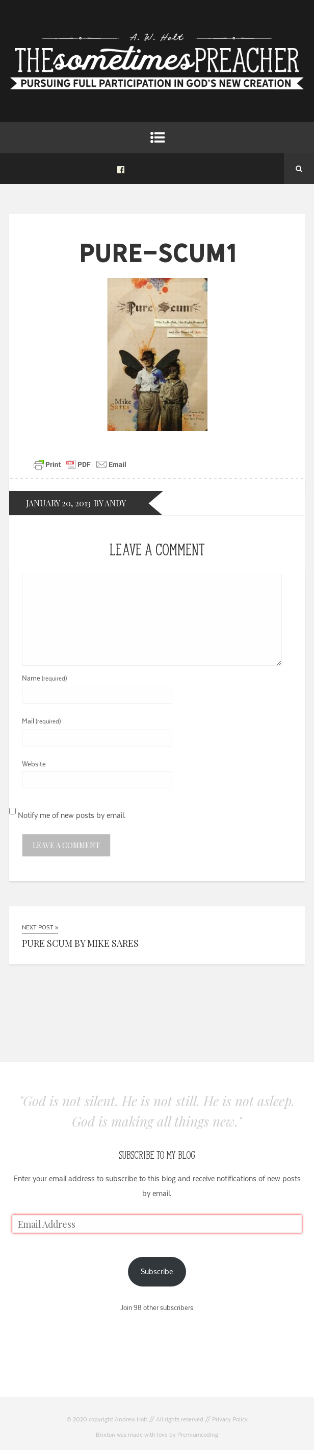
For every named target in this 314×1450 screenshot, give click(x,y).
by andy (110, 503)
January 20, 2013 (58, 503)
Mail (41, 721)
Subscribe (157, 1271)
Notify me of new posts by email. (71, 815)
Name (44, 678)
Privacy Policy (230, 1419)
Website (34, 764)
